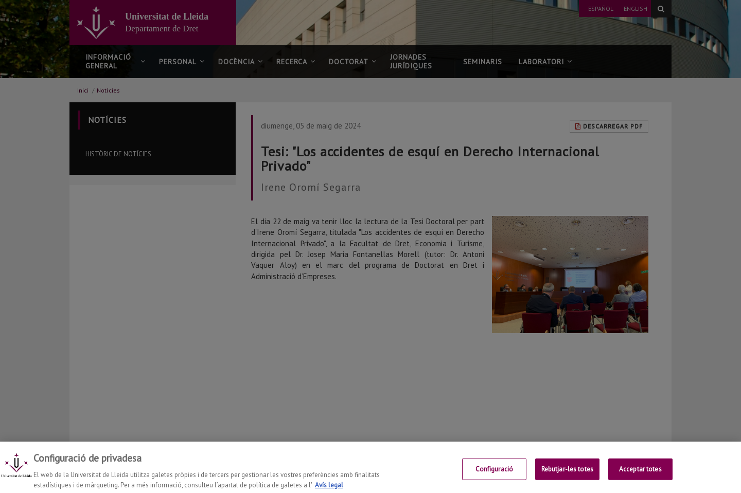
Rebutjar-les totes (567, 477)
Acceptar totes (640, 477)
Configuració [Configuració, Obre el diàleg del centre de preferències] (494, 477)
